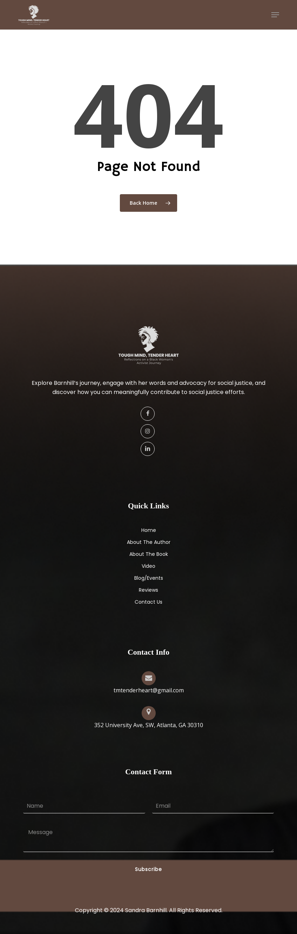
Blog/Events (148, 578)
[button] (275, 14)
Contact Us (148, 601)
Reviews (148, 589)
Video (148, 566)
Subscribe (148, 869)
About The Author (148, 542)
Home (148, 530)
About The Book (148, 554)
